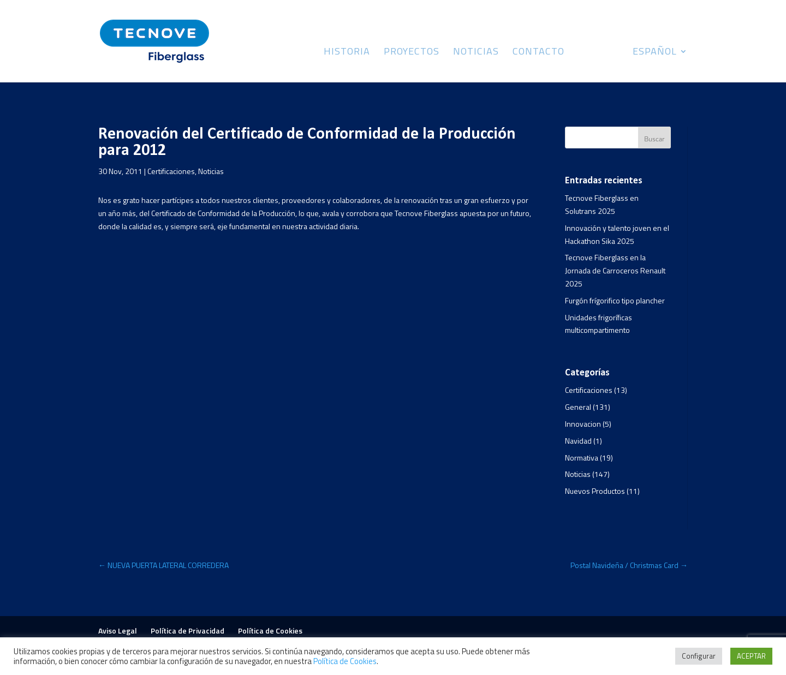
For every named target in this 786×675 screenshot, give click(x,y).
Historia (347, 52)
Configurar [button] (699, 655)
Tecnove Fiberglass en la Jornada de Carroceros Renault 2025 (615, 270)
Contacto (538, 52)
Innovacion (583, 423)
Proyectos (411, 52)
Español (655, 52)
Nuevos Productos (595, 491)
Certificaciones (171, 171)
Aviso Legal (117, 630)
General (578, 407)
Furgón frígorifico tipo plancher (615, 300)
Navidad (578, 440)
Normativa (581, 457)
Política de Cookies (270, 630)
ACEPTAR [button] (751, 655)
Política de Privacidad (187, 630)
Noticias (476, 52)
